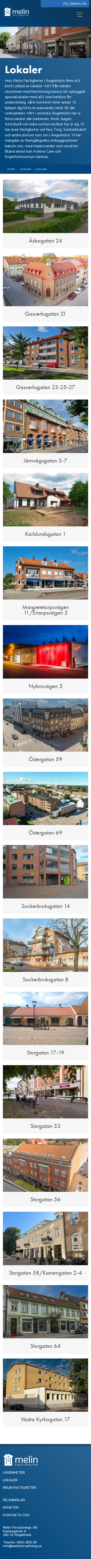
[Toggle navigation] (79, 14)
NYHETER (10, 1507)
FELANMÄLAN (14, 1500)
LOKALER (10, 1480)
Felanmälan (75, 3)
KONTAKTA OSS (16, 1515)
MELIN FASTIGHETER (19, 1487)
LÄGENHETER (14, 1472)
